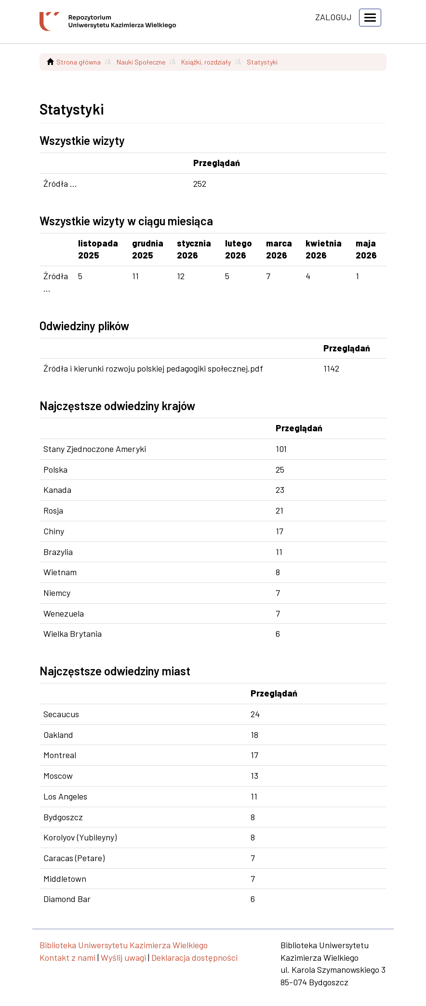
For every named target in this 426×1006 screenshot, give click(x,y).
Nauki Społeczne (141, 62)
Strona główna (78, 62)
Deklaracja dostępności (194, 957)
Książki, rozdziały (206, 62)
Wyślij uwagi (123, 957)
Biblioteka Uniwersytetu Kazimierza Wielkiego (124, 945)
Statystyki (262, 62)
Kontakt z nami (67, 957)
